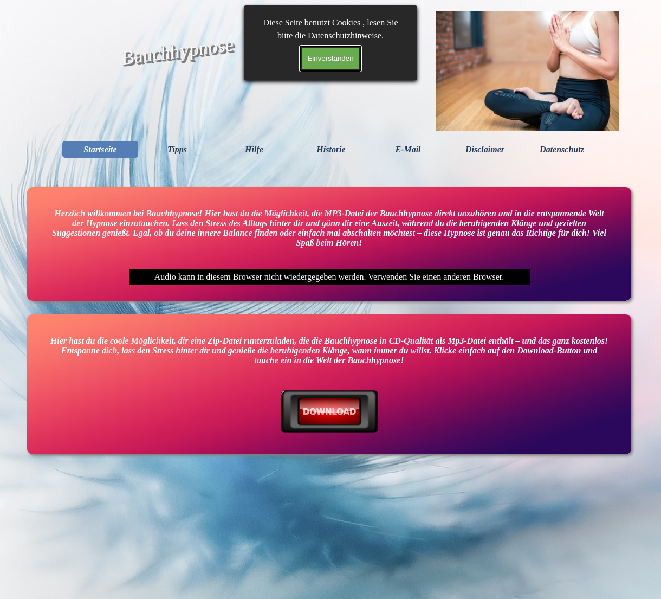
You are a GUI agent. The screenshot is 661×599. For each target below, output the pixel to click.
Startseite (99, 149)
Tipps (177, 149)
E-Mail (407, 149)
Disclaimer (484, 149)
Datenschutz (562, 149)
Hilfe (254, 149)
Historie (330, 149)
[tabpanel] (329, 412)
